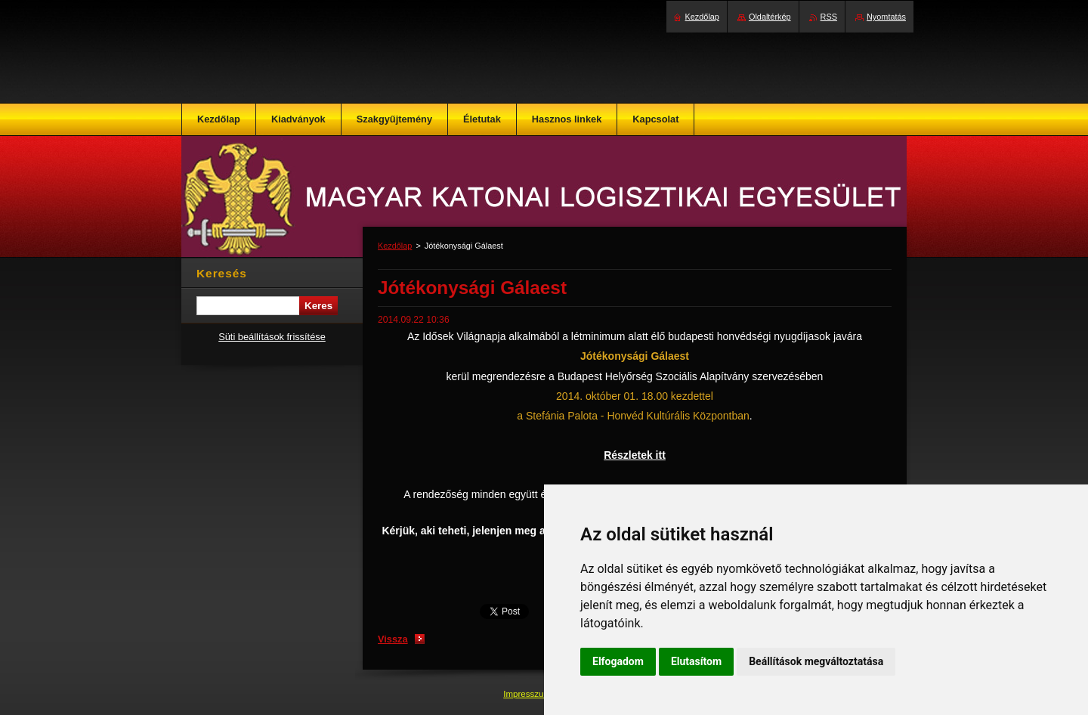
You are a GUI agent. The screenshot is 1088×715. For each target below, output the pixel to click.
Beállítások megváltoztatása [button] (816, 661)
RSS (829, 16)
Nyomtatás (886, 16)
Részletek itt (635, 455)
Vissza (393, 639)
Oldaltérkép (770, 16)
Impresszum (528, 693)
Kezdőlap (395, 245)
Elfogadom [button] (618, 661)
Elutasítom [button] (696, 661)
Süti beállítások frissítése (272, 336)
